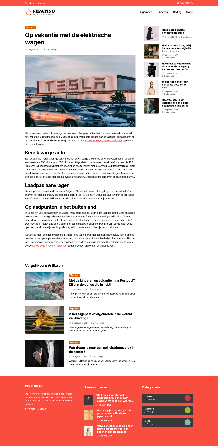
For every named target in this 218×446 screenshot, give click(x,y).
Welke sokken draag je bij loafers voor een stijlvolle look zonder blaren (176, 48)
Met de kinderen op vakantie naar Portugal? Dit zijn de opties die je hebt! (102, 282)
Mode (189, 12)
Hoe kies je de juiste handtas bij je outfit (173, 31)
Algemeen (146, 12)
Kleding (177, 12)
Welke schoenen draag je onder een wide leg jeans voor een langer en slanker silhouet (114, 429)
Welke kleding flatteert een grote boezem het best (175, 84)
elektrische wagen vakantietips (50, 245)
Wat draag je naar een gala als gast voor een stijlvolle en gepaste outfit (113, 413)
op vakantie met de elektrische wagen (105, 140)
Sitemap (30, 408)
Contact (41, 3)
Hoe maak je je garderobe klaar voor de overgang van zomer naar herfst (176, 66)
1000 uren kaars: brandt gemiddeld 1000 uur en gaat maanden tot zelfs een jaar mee (114, 398)
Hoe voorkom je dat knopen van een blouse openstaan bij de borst (175, 102)
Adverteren (30, 3)
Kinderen (162, 12)
